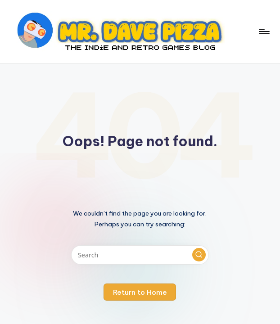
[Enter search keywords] (139, 255)
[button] (199, 254)
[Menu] (263, 31)
